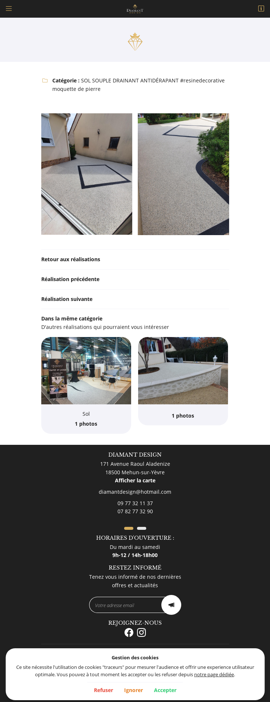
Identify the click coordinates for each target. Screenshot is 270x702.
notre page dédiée (214, 674)
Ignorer (133, 690)
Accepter (165, 690)
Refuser (103, 690)
